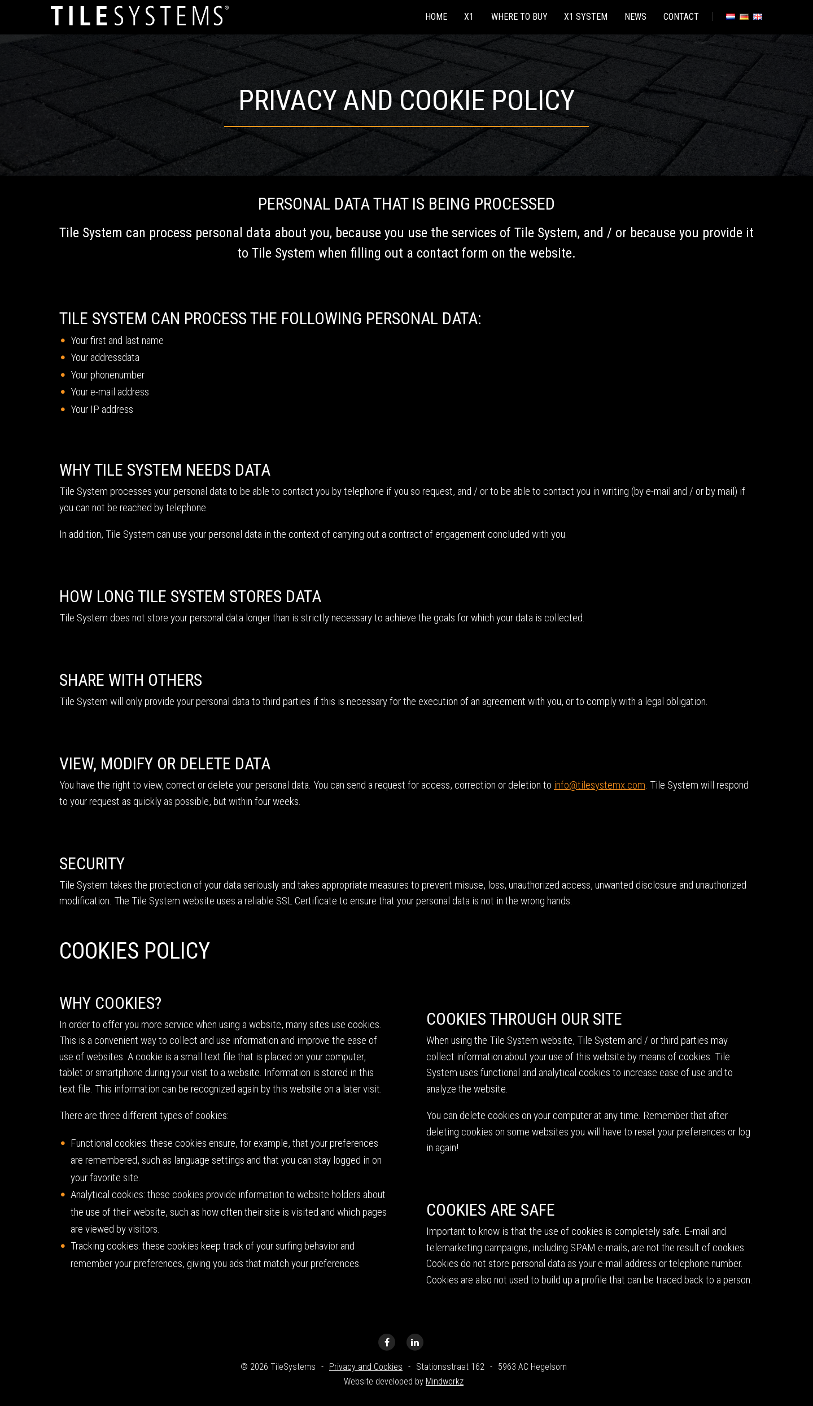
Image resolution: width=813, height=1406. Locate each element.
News (634, 16)
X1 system (583, 16)
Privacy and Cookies (366, 1366)
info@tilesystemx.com (599, 784)
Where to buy (515, 16)
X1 (464, 16)
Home (430, 16)
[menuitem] (430, 16)
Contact (680, 16)
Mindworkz (445, 1381)
